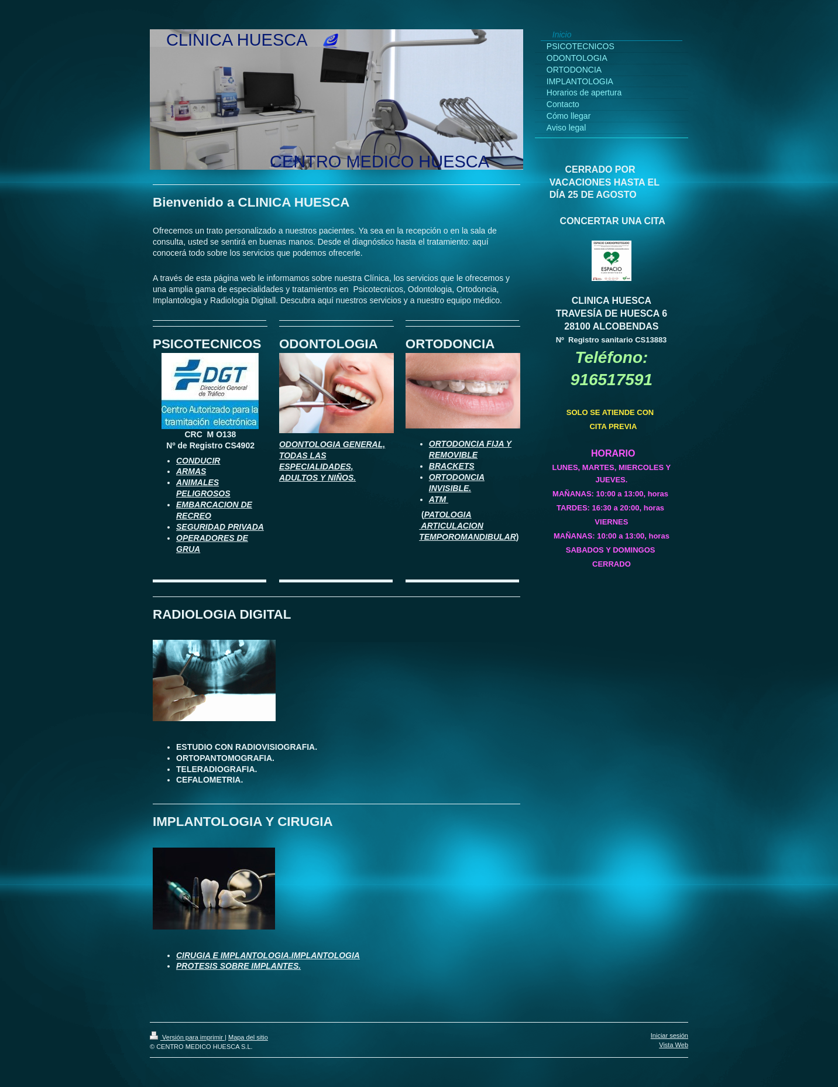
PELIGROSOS (203, 493)
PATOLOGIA (448, 514)
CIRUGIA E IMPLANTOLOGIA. (233, 955)
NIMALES (200, 482)
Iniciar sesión (669, 1035)
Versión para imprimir (187, 1037)
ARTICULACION (451, 525)
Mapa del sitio (248, 1037)
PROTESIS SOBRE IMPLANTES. (238, 966)
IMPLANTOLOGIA (325, 955)
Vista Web (673, 1044)
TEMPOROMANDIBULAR (467, 536)
